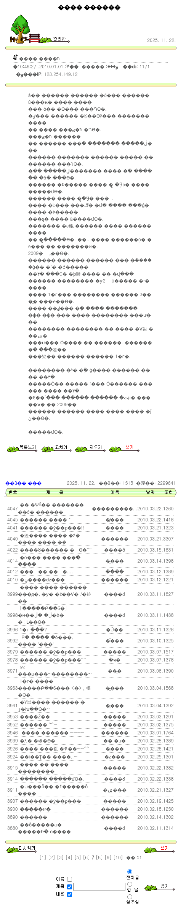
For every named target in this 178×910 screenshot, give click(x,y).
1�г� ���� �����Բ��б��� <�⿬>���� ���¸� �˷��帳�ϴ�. (54, 688)
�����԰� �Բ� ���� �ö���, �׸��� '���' (46, 640)
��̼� (115, 670)
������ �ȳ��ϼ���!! (51, 527)
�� (130, 857)
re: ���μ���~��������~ (55, 670)
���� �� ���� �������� (43, 767)
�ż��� (114, 756)
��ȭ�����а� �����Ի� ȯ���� (44, 827)
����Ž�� (34, 716)
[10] (118, 857)
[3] (60, 857)
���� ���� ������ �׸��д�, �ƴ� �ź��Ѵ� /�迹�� (54, 594)
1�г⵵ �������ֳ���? (32, 629)
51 (138, 857)
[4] (69, 857)
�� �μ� (114, 740)
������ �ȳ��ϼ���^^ (52, 659)
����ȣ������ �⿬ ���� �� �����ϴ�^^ (55, 549)
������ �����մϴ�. (51, 778)
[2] (51, 857)
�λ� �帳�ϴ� (36, 740)
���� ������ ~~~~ (51, 732)
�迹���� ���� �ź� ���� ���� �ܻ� (49, 538)
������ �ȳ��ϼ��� (49, 651)
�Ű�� (114, 629)
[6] (86, 857)
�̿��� (115, 640)
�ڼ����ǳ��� (41, 579)
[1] (43, 857)
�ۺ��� (115, 789)
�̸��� (115, 519)
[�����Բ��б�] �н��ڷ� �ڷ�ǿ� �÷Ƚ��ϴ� (42, 615)
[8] (99, 857)
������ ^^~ (38, 724)
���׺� (115, 527)
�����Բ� (34, 809)
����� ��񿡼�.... (45, 571)
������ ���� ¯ (44, 519)
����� (114, 716)
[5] (77, 857)
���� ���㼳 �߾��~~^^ (53, 748)
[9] (108, 857)
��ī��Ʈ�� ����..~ (48, 756)
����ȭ (114, 549)
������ (114, 732)
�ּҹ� (114, 659)
